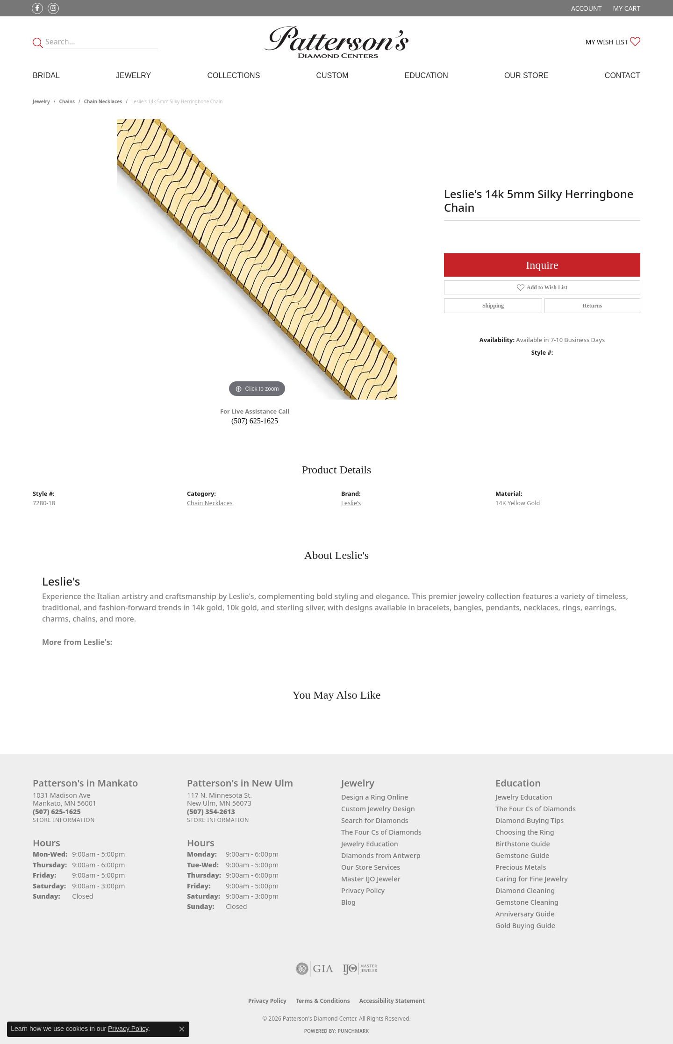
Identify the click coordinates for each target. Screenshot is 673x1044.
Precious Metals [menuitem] (520, 867)
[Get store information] (64, 820)
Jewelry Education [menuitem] (523, 797)
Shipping (493, 305)
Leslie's (351, 503)
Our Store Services (370, 867)
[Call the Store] (57, 811)
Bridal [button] (46, 75)
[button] (585, 8)
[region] (257, 259)
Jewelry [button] (133, 75)
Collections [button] (233, 75)
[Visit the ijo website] (360, 968)
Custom (332, 75)
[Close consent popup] (182, 1029)
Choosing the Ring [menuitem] (524, 832)
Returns (592, 305)
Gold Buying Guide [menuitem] (525, 925)
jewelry (41, 101)
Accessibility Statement (392, 1001)
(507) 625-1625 (254, 421)
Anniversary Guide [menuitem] (525, 913)
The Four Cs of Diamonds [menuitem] (535, 808)
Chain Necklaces (103, 101)
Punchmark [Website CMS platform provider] (353, 1031)
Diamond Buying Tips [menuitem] (529, 820)
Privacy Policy (363, 890)
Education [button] (426, 75)
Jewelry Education (369, 843)
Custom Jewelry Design (378, 808)
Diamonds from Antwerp (381, 855)
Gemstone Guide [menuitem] (522, 855)
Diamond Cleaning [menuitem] (525, 890)
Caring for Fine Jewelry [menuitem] (531, 878)
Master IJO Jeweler (371, 878)
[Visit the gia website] (314, 968)
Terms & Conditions (323, 1001)
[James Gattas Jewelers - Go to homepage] (336, 41)
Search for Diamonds (374, 820)
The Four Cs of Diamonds (381, 832)
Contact (622, 75)
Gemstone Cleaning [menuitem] (526, 902)
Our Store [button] (526, 75)
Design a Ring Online (374, 797)
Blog (348, 902)
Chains (67, 101)
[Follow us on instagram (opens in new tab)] (53, 8)
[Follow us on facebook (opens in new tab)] (37, 8)
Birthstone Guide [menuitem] (522, 843)
